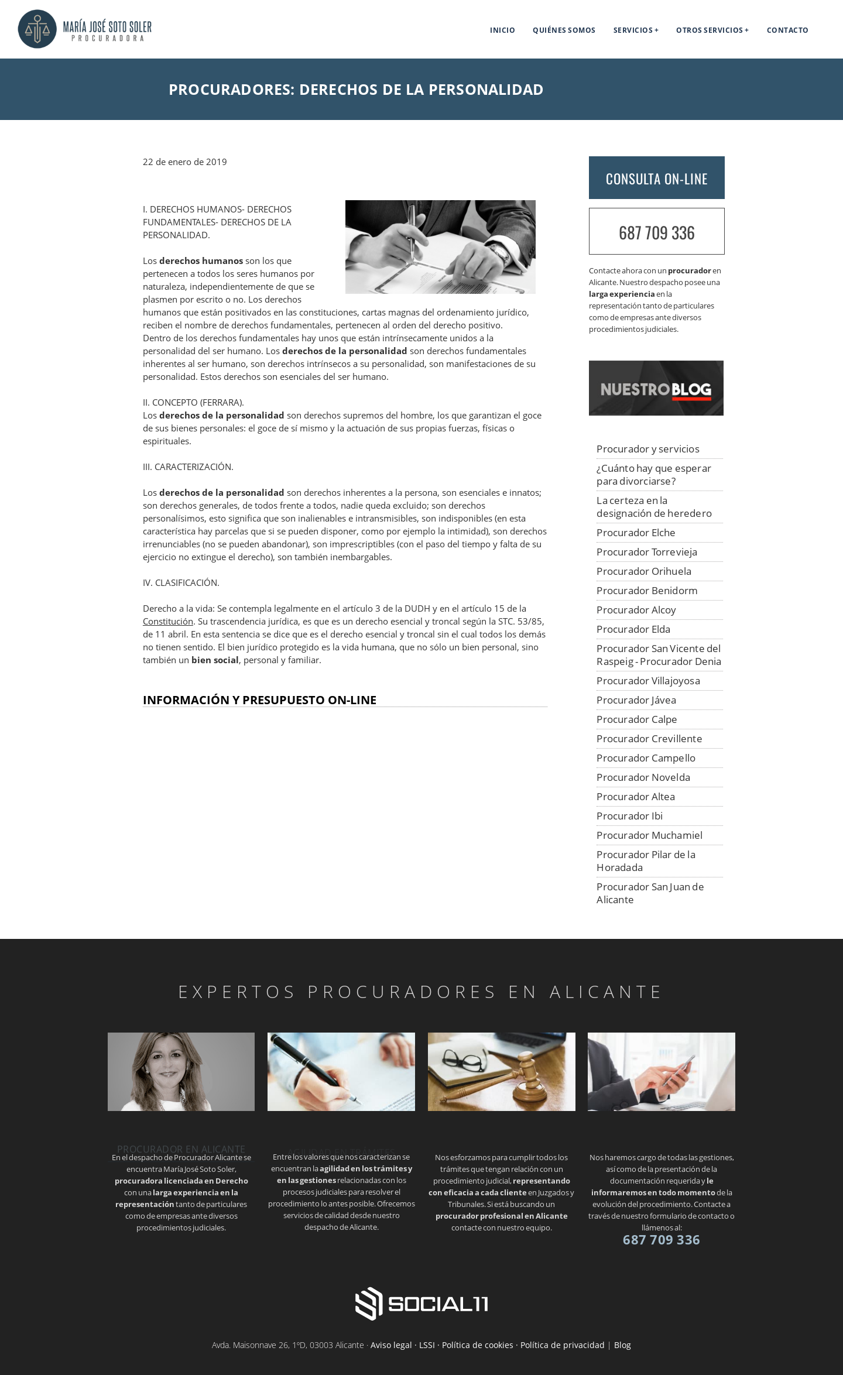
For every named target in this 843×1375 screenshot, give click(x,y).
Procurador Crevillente (649, 738)
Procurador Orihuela (644, 571)
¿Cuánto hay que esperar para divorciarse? (654, 474)
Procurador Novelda (643, 777)
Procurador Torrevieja (647, 551)
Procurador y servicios (648, 448)
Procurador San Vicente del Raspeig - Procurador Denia (659, 655)
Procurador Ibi (630, 815)
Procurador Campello (646, 757)
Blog (622, 1344)
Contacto (788, 30)
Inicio (502, 30)
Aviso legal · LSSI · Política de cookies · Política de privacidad (488, 1344)
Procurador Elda (633, 629)
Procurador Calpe (637, 719)
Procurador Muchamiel (649, 835)
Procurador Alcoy (636, 609)
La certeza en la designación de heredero (654, 506)
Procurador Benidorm (647, 590)
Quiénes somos (564, 30)
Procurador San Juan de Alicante (650, 893)
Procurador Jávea (636, 700)
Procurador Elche (636, 532)
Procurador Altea (636, 796)
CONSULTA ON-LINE (657, 178)
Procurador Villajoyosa (648, 680)
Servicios (633, 30)
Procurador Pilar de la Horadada (646, 861)
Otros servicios (709, 30)
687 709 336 (657, 232)
